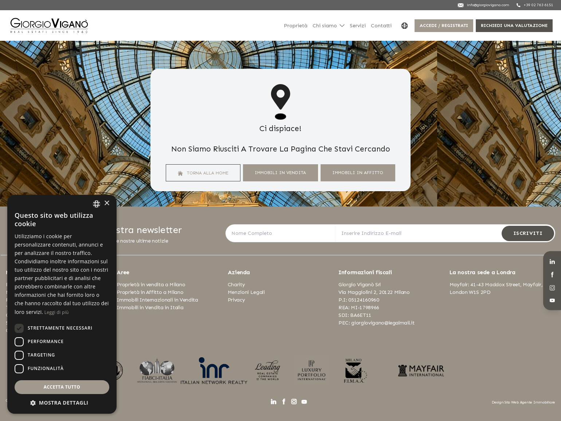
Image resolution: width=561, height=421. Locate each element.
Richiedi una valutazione (514, 25)
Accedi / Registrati (444, 25)
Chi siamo (329, 26)
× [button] (106, 203)
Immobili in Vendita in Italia (150, 307)
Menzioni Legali (246, 292)
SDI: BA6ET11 (355, 315)
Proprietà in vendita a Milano (151, 285)
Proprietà (295, 26)
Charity (236, 285)
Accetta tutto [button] (62, 387)
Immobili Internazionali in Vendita (157, 300)
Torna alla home (203, 173)
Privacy (236, 300)
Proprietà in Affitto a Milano (150, 292)
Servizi (358, 26)
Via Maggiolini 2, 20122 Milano (374, 292)
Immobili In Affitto (357, 172)
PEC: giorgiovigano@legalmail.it (376, 323)
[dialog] (62, 304)
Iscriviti (527, 233)
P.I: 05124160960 (358, 300)
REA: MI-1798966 (358, 307)
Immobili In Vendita (280, 172)
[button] (62, 402)
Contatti (381, 26)
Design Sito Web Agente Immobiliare (523, 402)
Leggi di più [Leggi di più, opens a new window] (56, 312)
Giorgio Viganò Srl (359, 285)
